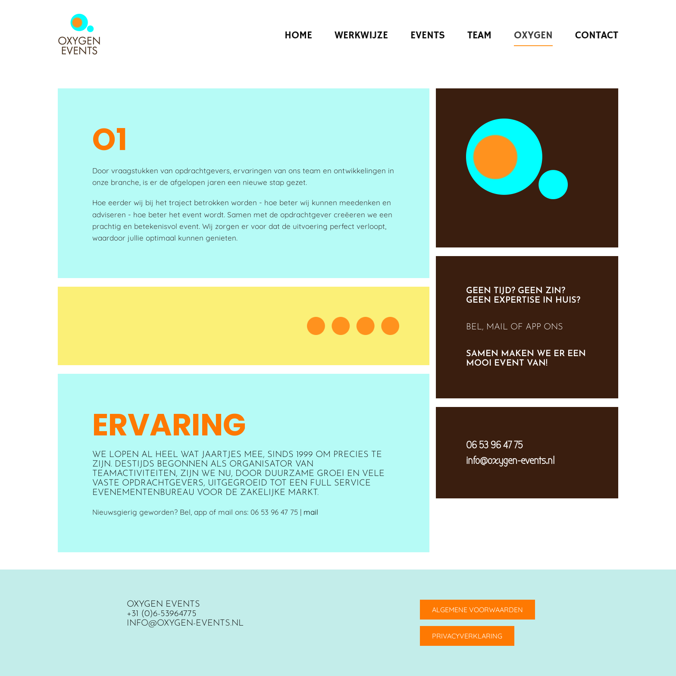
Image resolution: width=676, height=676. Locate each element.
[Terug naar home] (79, 35)
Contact (596, 35)
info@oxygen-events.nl (510, 460)
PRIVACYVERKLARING (467, 636)
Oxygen (533, 35)
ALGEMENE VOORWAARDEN (477, 609)
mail (311, 511)
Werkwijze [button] (361, 35)
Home (298, 35)
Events (427, 35)
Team (479, 35)
